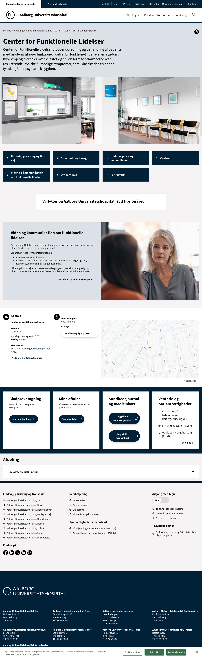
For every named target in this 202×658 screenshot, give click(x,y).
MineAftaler (79, 500)
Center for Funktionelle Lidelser (81, 30)
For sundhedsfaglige (58, 4)
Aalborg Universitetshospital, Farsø (25, 532)
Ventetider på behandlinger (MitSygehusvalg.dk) (174, 415)
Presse (126, 3)
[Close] (197, 652)
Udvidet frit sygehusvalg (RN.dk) (177, 434)
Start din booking (21, 419)
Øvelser (165, 158)
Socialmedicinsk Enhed (41, 30)
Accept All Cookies (176, 652)
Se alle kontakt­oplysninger (28, 357)
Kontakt (105, 3)
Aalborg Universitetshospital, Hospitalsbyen (29, 509)
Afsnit (59, 30)
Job (116, 3)
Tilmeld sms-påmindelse (86, 514)
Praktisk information (157, 15)
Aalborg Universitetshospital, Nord (25, 505)
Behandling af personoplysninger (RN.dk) (94, 533)
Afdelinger (132, 15)
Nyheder (139, 3)
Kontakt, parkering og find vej (28, 158)
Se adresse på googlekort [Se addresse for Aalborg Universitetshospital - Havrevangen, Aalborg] (77, 333)
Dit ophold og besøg (74, 158)
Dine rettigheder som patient (88, 522)
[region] (101, 652)
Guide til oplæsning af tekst (170, 513)
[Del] (196, 31)
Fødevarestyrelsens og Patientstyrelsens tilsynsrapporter (177, 534)
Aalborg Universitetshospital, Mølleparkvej (29, 514)
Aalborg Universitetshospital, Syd (24, 500)
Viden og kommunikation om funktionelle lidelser (27, 175)
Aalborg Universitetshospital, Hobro (25, 523)
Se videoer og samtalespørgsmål (75, 279)
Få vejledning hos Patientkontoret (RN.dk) (94, 528)
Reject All (154, 652)
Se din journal (80, 505)
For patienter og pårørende (20, 4)
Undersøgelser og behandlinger (121, 158)
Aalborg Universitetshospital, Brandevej (27, 518)
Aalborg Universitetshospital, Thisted (26, 528)
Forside (7, 30)
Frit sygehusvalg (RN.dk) (177, 425)
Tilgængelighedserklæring (169, 508)
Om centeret (69, 175)
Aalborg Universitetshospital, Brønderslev (28, 537)
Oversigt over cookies (167, 518)
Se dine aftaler (69, 419)
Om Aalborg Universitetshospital (166, 3)
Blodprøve (78, 509)
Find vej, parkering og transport (23, 494)
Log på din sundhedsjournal (122, 418)
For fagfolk (117, 175)
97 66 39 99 (16, 331)
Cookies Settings (132, 652)
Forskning (181, 15)
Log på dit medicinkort (122, 436)
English (192, 3)
